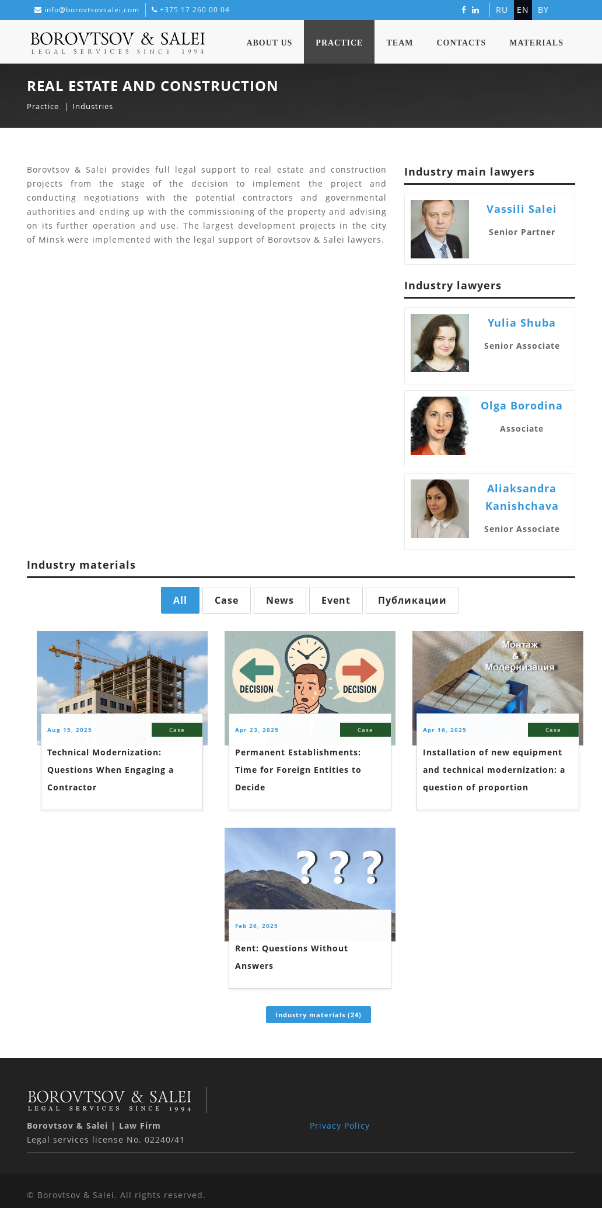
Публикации (412, 600)
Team (399, 42)
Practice (339, 42)
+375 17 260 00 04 (195, 10)
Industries (92, 106)
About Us (269, 42)
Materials (536, 42)
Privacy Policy (340, 1125)
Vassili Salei (522, 209)
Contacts (461, 42)
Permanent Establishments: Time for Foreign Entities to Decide (298, 770)
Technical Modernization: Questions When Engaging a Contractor (110, 770)
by (543, 9)
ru (502, 9)
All (180, 600)
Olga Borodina (522, 405)
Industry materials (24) (318, 1014)
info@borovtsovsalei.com (91, 10)
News (280, 600)
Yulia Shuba (522, 323)
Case (227, 600)
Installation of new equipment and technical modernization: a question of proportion (494, 770)
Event (336, 600)
